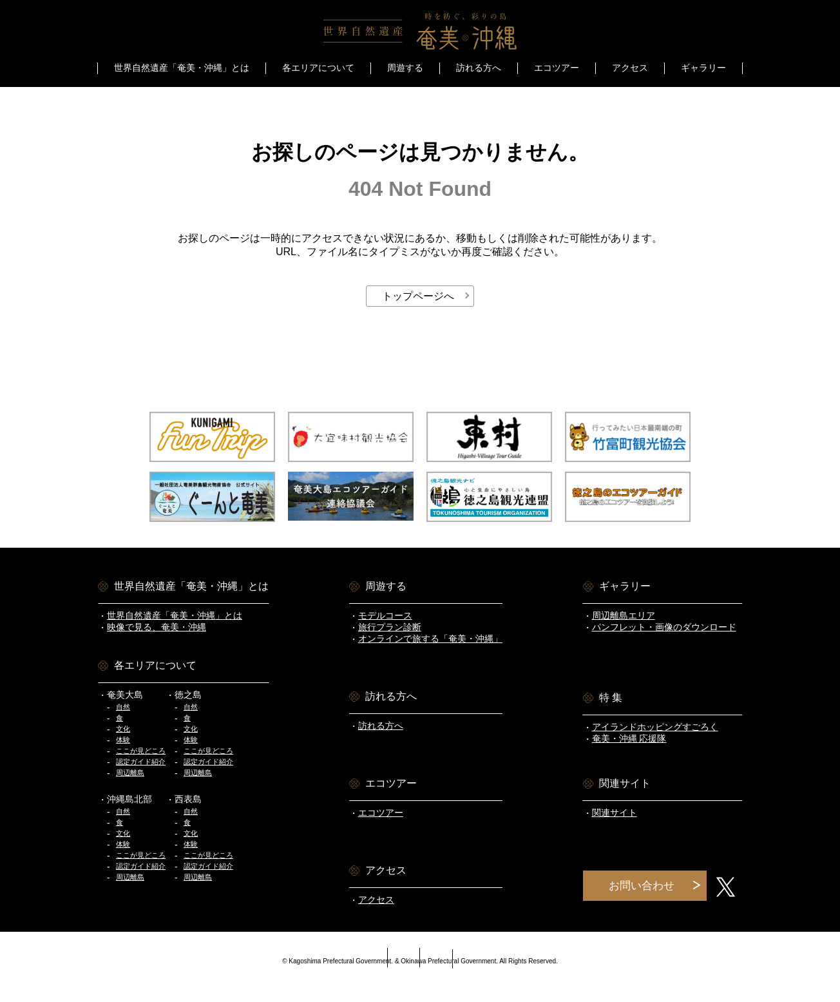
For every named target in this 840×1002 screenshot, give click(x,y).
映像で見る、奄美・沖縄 (156, 627)
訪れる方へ (478, 68)
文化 (123, 729)
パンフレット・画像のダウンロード (664, 627)
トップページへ (418, 296)
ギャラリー (703, 68)
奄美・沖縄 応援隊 (629, 738)
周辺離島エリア (623, 615)
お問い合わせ (641, 886)
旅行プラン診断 (389, 627)
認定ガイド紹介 (141, 762)
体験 (123, 740)
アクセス (630, 68)
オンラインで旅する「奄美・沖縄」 (430, 638)
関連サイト (614, 812)
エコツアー (556, 68)
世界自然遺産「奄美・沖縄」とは (174, 615)
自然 (123, 707)
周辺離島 (130, 772)
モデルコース (385, 615)
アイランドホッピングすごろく (655, 727)
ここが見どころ (141, 751)
